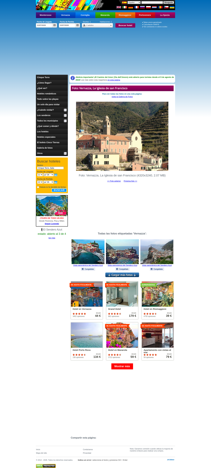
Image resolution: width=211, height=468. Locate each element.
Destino (40, 165)
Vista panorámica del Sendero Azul (88, 265)
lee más (52, 238)
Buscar (59, 190)
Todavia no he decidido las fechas (52, 187)
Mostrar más (122, 366)
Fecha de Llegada (44, 22)
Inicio (38, 450)
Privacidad (87, 453)
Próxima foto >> (130, 181)
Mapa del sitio (41, 453)
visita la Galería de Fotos (122, 97)
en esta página (114, 80)
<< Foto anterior (114, 181)
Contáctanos (88, 450)
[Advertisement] (105, 49)
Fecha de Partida (67, 22)
